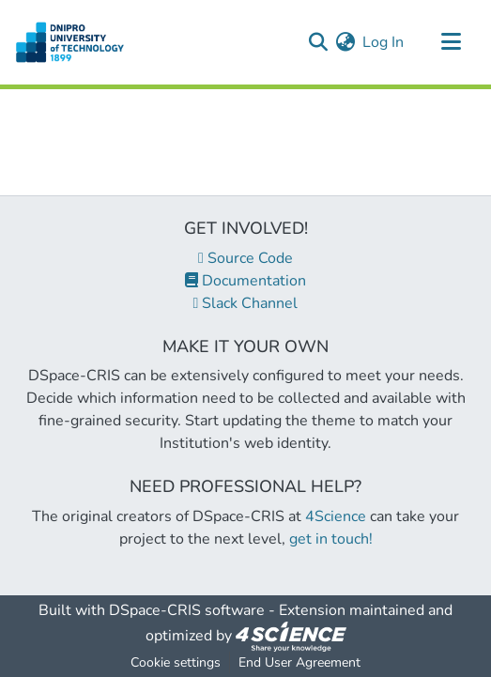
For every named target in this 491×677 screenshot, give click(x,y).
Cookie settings (175, 662)
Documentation (245, 280)
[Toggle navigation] (450, 42)
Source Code (245, 258)
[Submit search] (318, 42)
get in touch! (331, 539)
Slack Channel (246, 303)
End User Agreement (299, 662)
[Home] (70, 42)
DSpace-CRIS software (187, 610)
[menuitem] (345, 42)
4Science (335, 516)
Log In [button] (384, 42)
